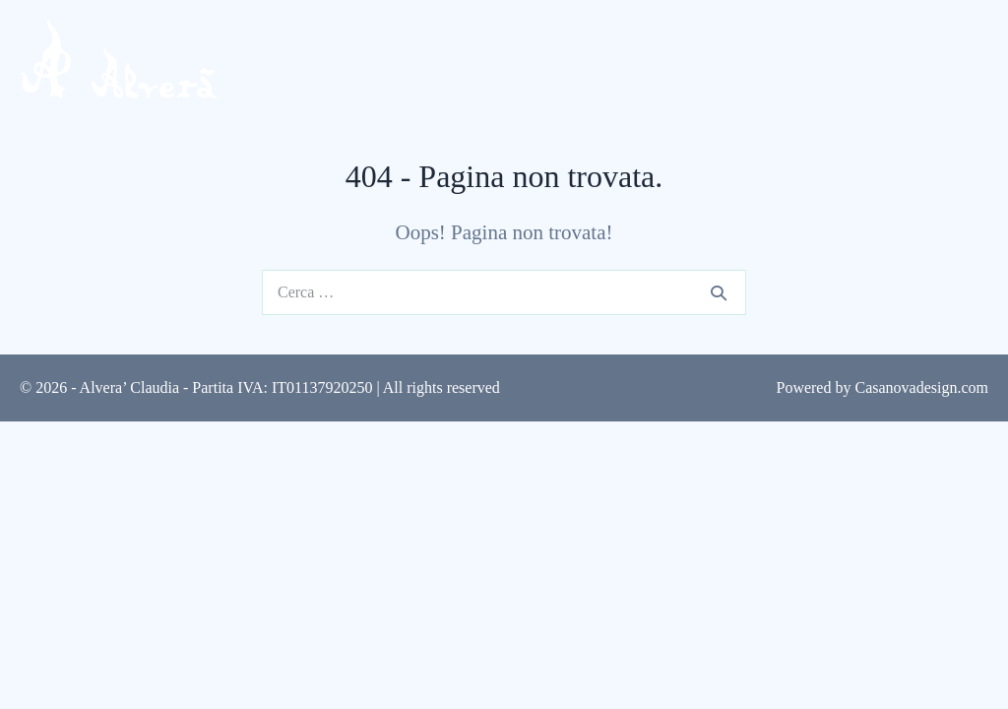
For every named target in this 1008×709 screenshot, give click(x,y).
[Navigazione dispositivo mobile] (972, 61)
